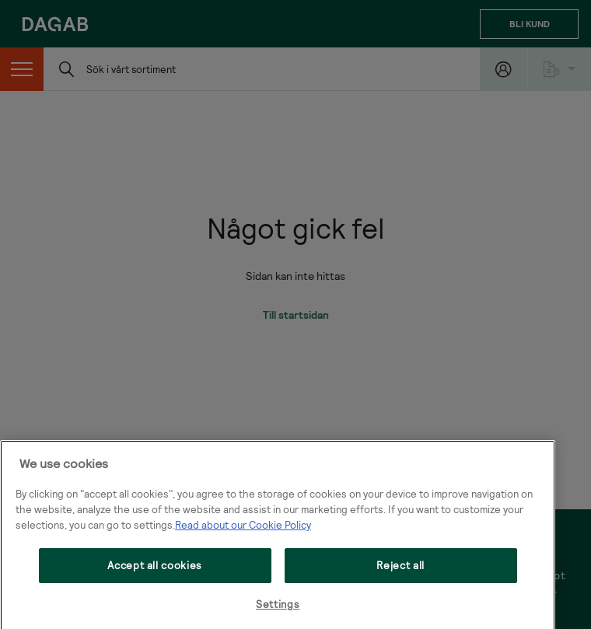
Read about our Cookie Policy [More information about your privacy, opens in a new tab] (243, 542)
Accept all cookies (154, 582)
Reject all (400, 582)
